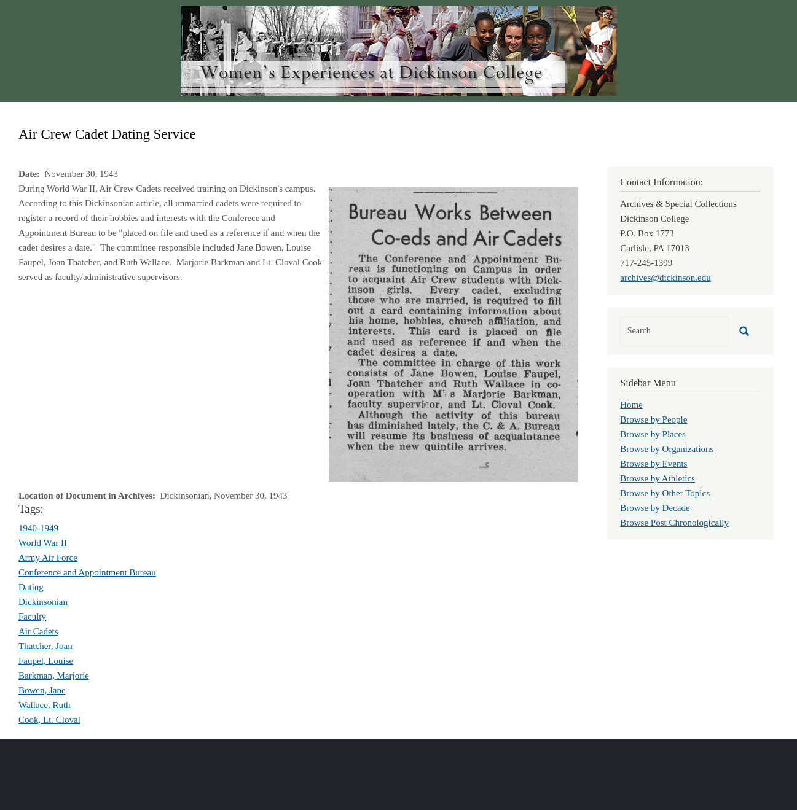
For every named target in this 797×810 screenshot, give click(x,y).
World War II (42, 543)
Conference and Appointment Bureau (87, 572)
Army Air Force (47, 558)
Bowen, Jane (42, 690)
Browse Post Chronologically (674, 523)
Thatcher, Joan (45, 646)
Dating (31, 587)
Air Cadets (38, 631)
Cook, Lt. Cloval (49, 720)
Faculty (32, 616)
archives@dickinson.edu (665, 277)
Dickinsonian (43, 602)
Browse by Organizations (666, 449)
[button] (453, 333)
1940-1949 (38, 528)
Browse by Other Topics (665, 493)
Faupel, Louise (45, 661)
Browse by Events (653, 464)
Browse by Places (653, 434)
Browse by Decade (654, 508)
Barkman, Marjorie (53, 675)
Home (631, 405)
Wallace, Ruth (44, 705)
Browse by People (653, 419)
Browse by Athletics (657, 478)
